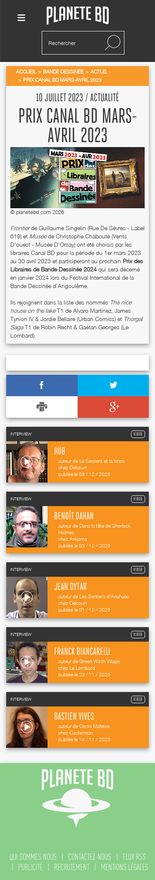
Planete (78, 16)
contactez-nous (89, 856)
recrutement (71, 867)
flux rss (134, 856)
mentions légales (124, 867)
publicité (30, 867)
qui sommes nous (33, 856)
